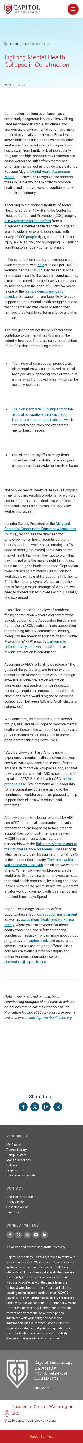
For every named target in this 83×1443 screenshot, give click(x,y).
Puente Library (16, 1150)
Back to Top (41, 1436)
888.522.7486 (43, 1388)
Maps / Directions (18, 1160)
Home (14, 44)
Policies (11, 1165)
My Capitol (13, 1144)
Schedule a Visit (17, 1207)
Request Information (20, 1197)
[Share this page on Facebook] (23, 1106)
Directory (12, 1212)
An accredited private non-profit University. (36, 1247)
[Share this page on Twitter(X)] (34, 1106)
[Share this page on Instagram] (57, 1106)
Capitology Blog (37, 44)
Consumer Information (22, 1175)
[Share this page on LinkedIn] (46, 1106)
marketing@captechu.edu (44, 1338)
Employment (15, 1170)
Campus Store (16, 1155)
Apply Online (15, 1202)
